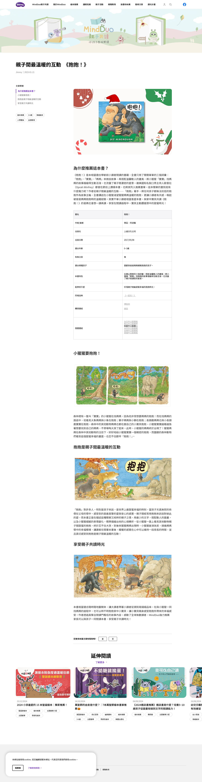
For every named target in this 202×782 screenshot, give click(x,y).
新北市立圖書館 (131, 323)
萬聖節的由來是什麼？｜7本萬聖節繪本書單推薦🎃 (101, 706)
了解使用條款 (35, 767)
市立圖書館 (133, 321)
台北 (126, 321)
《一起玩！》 (130, 295)
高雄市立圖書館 (131, 332)
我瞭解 (18, 767)
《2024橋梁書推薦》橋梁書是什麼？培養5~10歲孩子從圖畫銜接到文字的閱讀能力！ (159, 706)
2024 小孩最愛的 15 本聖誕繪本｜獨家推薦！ (42, 705)
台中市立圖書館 (131, 328)
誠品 (126, 308)
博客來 (127, 304)
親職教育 (106, 769)
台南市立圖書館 (131, 330)
